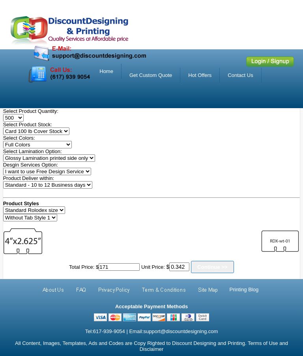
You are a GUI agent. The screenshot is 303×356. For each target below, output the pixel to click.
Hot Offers (199, 75)
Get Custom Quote (150, 75)
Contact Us (240, 75)
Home (106, 71)
